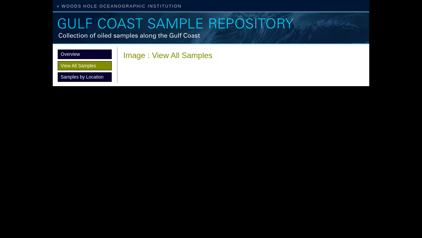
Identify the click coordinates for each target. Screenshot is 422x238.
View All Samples (78, 65)
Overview (70, 54)
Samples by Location (82, 77)
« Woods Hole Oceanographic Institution (119, 6)
